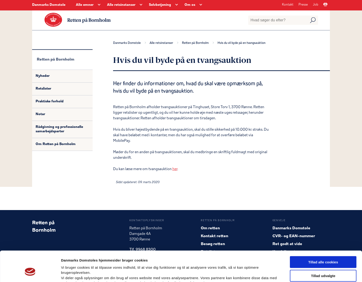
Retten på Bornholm (196, 42)
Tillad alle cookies (323, 237)
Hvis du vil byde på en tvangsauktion (241, 42)
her (174, 169)
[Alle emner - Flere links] (99, 5)
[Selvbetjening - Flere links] (176, 5)
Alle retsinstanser (162, 42)
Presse (303, 4)
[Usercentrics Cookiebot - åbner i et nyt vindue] (30, 272)
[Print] (325, 5)
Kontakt (287, 4)
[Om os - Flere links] (200, 5)
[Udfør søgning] (313, 20)
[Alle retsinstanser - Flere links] (141, 5)
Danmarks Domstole (48, 5)
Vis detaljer (241, 273)
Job (315, 4)
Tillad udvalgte (323, 251)
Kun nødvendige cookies (323, 264)
